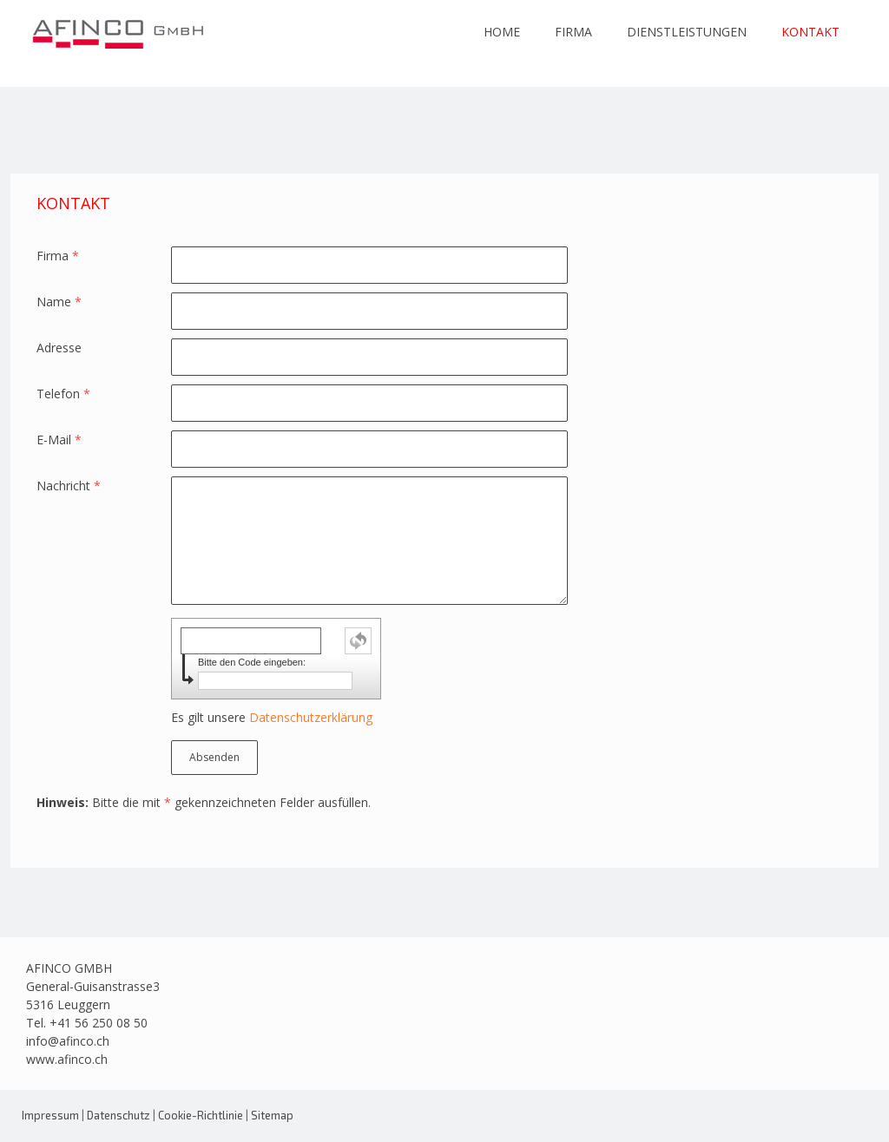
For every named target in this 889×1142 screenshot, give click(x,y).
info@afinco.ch (67, 1041)
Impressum (50, 1115)
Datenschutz (118, 1115)
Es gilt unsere (271, 717)
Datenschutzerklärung (310, 717)
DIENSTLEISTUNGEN (687, 31)
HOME (502, 31)
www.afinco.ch (67, 1059)
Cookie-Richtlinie (200, 1115)
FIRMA (573, 31)
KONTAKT (810, 31)
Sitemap (272, 1115)
